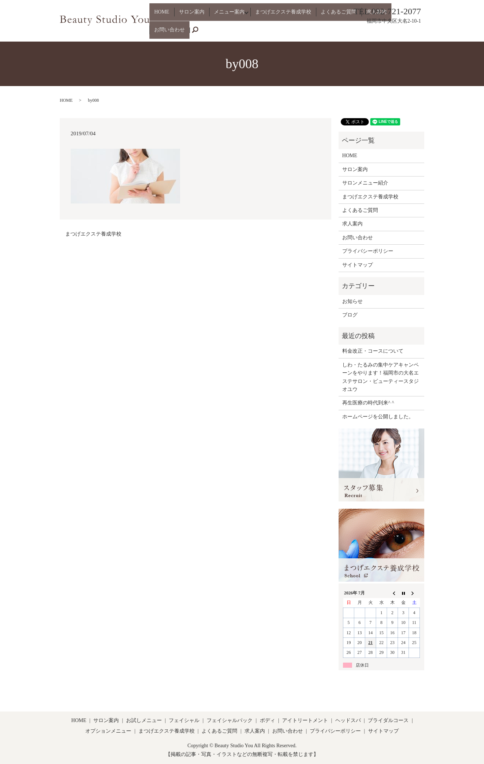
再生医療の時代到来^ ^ (368, 403)
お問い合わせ (395, 33)
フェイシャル (184, 720)
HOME (166, 33)
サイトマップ (357, 265)
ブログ (350, 315)
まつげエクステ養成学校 (281, 33)
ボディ (267, 720)
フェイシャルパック (230, 720)
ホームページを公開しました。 (378, 416)
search (423, 33)
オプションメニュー (108, 731)
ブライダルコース (388, 720)
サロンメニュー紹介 (365, 183)
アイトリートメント (305, 720)
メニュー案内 (224, 33)
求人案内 (365, 33)
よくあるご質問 (332, 33)
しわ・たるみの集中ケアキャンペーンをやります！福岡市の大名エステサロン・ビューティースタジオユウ (380, 377)
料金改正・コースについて (372, 351)
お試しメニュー (144, 720)
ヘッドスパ (348, 720)
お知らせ (352, 301)
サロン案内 (191, 33)
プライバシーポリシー (367, 251)
